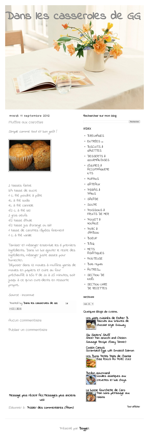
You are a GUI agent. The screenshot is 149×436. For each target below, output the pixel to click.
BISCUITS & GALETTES (95, 149)
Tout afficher (133, 407)
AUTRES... (94, 269)
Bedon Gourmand (98, 373)
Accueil (41, 397)
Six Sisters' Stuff (98, 335)
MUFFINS (93, 179)
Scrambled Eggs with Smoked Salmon (110, 351)
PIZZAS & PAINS (93, 192)
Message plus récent (23, 395)
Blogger (84, 428)
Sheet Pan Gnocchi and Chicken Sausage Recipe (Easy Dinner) (106, 340)
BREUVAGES (95, 136)
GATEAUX (93, 184)
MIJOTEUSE (94, 258)
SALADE (92, 199)
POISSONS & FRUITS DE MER (98, 212)
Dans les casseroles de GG (72, 16)
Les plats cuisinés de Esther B (107, 318)
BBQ (90, 244)
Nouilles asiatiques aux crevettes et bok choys (111, 378)
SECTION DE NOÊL (95, 277)
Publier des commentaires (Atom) (50, 408)
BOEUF (92, 238)
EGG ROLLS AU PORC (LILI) (114, 359)
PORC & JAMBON (93, 231)
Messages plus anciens (60, 395)
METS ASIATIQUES (95, 251)
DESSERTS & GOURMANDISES (98, 158)
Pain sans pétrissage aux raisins (113, 395)
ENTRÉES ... (95, 141)
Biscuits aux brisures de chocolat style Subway (113, 323)
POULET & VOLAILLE (94, 221)
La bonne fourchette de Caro (105, 390)
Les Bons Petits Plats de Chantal (108, 356)
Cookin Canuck (95, 348)
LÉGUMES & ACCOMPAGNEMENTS (98, 169)
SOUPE (92, 204)
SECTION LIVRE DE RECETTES (97, 286)
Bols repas (95, 264)
